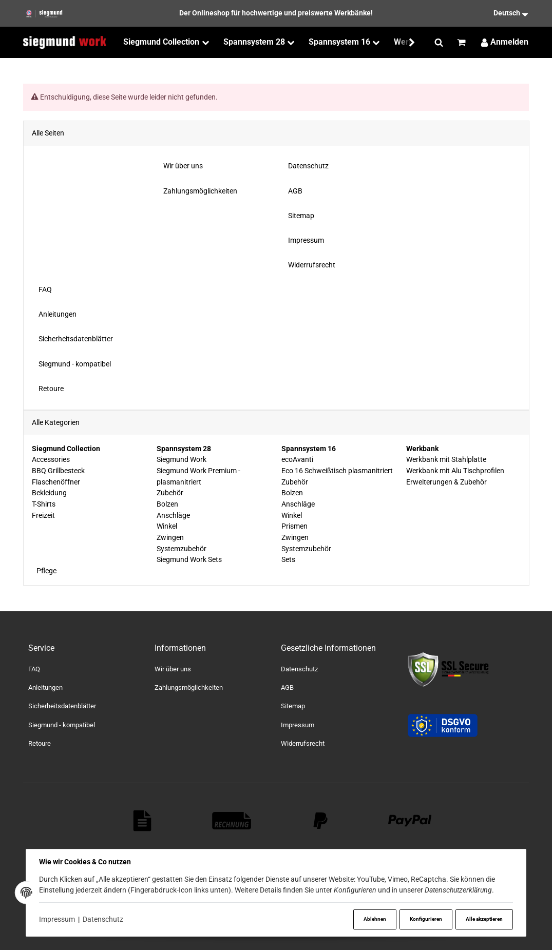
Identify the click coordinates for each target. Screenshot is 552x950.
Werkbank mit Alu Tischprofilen (455, 471)
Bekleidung (49, 493)
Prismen (294, 526)
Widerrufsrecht (303, 743)
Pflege (45, 571)
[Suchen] (439, 42)
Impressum (57, 919)
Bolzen (167, 504)
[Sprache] (496, 13)
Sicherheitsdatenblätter (62, 706)
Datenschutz (104, 919)
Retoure (39, 743)
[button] (407, 42)
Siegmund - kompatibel (61, 725)
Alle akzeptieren (483, 919)
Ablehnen (372, 919)
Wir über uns (173, 669)
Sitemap (293, 706)
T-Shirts (43, 504)
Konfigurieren (424, 919)
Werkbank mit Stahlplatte (446, 460)
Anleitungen (45, 687)
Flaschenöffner (56, 482)
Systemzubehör (181, 549)
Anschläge (173, 515)
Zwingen (170, 537)
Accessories (51, 460)
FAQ (34, 669)
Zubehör (170, 493)
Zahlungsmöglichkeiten (189, 687)
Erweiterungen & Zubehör (446, 482)
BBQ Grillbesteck (58, 471)
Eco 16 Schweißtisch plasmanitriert (336, 471)
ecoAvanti (297, 460)
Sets (288, 560)
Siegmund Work (181, 460)
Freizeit (43, 515)
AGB (287, 687)
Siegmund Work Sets (189, 560)
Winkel (167, 526)
